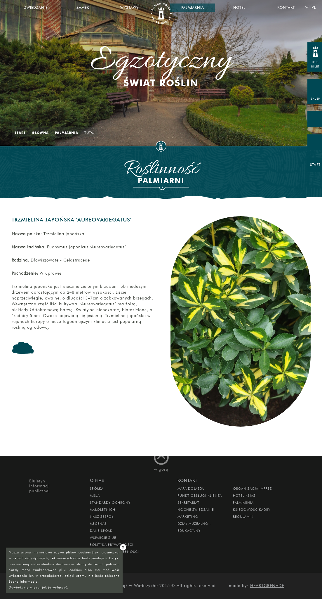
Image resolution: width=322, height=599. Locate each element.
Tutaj (89, 133)
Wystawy (129, 7)
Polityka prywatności (111, 545)
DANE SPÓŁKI (102, 531)
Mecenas (98, 524)
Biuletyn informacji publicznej (39, 486)
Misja (95, 496)
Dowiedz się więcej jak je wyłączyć (38, 587)
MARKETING (187, 517)
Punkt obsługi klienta (199, 496)
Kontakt (286, 7)
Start (20, 133)
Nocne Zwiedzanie (195, 510)
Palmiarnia (66, 133)
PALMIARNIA (243, 503)
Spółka (97, 489)
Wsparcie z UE (103, 538)
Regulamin (243, 517)
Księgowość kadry (251, 510)
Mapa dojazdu (191, 489)
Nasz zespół (102, 517)
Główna (40, 133)
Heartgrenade (267, 585)
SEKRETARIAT (188, 503)
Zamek (82, 7)
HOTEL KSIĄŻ (244, 496)
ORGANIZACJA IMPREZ (252, 489)
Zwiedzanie (36, 7)
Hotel (239, 7)
